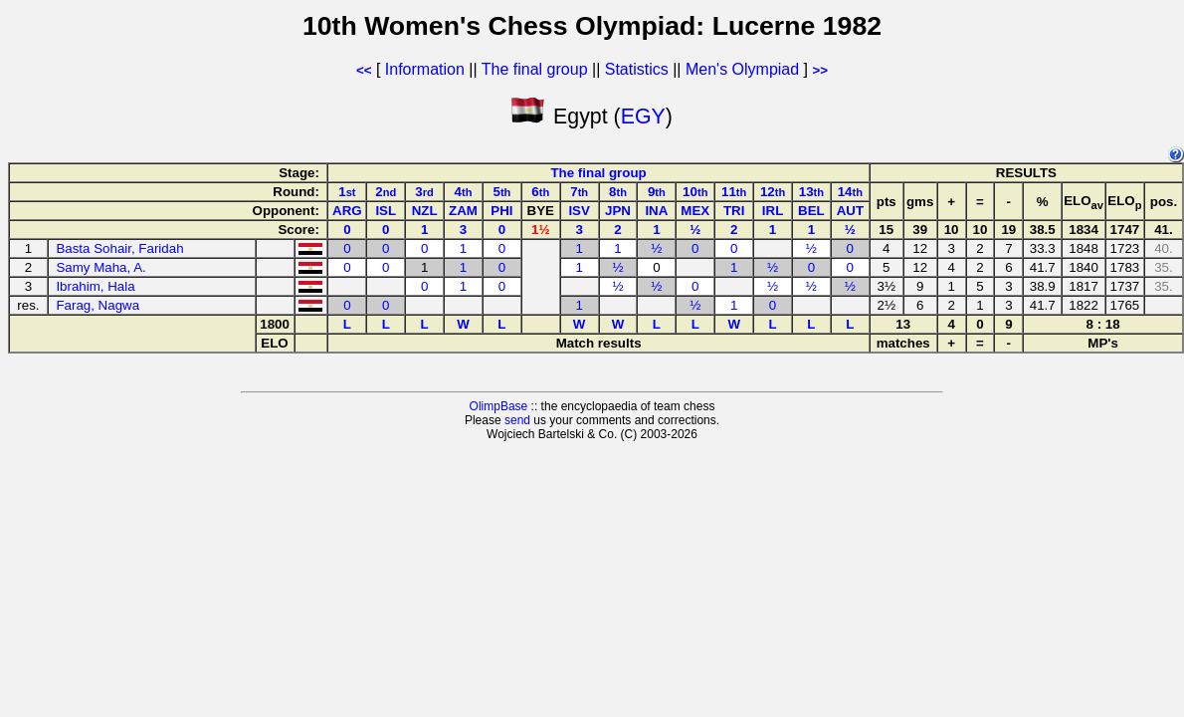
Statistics (637, 69)
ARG (347, 210)
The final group (535, 69)
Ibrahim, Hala (95, 286)
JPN (618, 210)
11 (733, 191)
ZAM (463, 210)
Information (425, 69)
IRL (772, 210)
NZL (425, 210)
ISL (385, 210)
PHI (501, 210)
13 (811, 191)
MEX (695, 210)
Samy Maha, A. (100, 267)
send (517, 420)
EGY (643, 116)
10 (695, 191)
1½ (540, 229)
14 (850, 191)
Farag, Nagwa (97, 305)
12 (772, 191)
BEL (811, 210)
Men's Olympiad (742, 69)
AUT (850, 210)
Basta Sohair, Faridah (119, 248)
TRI (733, 210)
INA (656, 210)
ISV (578, 210)
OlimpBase (499, 406)
